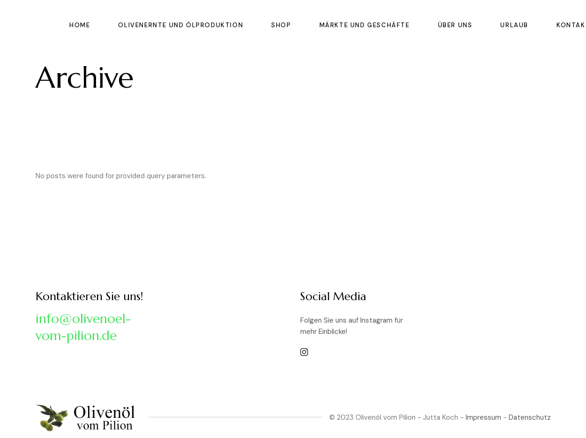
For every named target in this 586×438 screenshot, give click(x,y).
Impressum (483, 417)
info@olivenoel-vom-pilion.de (83, 327)
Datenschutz (530, 417)
